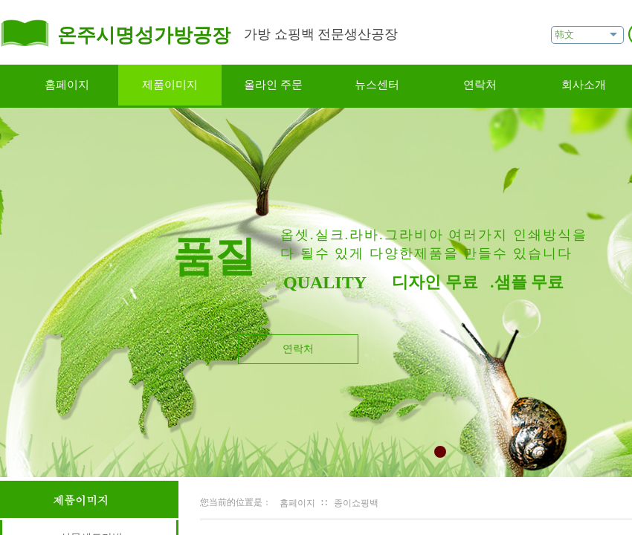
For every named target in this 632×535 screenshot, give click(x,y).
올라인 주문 (273, 85)
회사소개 (583, 85)
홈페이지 (67, 85)
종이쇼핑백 (356, 503)
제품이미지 (170, 85)
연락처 (480, 85)
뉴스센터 (377, 85)
